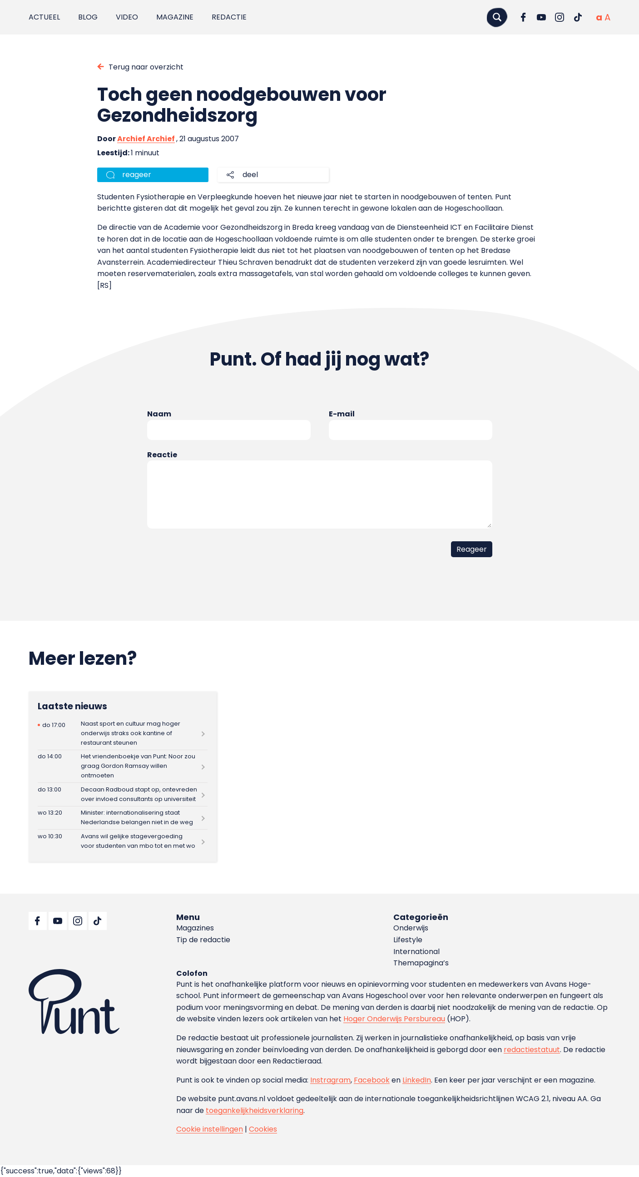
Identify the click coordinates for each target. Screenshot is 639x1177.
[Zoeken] (496, 17)
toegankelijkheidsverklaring (254, 1110)
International (416, 951)
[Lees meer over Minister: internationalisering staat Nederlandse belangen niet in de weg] (123, 818)
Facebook (372, 1080)
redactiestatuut (532, 1049)
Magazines (195, 928)
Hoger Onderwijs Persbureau (394, 1019)
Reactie (162, 455)
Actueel (44, 17)
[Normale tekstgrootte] (599, 17)
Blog (88, 17)
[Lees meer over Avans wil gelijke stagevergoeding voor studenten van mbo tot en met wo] (123, 841)
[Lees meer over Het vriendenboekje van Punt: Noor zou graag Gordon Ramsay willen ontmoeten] (123, 766)
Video (127, 17)
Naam (159, 414)
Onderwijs (410, 928)
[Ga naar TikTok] (578, 17)
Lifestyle (407, 940)
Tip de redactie (203, 940)
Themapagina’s (421, 963)
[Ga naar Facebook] (523, 17)
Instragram (330, 1080)
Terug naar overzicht (146, 67)
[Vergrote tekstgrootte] (607, 17)
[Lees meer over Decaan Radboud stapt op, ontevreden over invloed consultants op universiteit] (123, 794)
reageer (136, 174)
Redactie (229, 17)
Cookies (263, 1129)
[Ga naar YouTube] (541, 17)
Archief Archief (146, 139)
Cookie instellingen (209, 1129)
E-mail (342, 414)
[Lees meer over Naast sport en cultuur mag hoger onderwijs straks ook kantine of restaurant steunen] (123, 733)
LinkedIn (416, 1080)
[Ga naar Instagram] (559, 17)
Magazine (174, 17)
